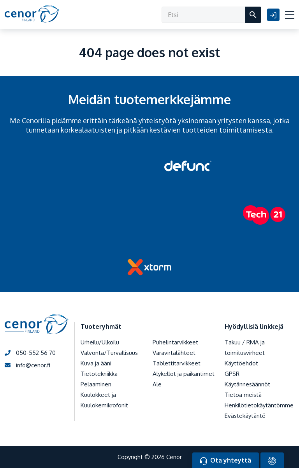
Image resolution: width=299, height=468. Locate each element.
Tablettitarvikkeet (177, 363)
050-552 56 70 (30, 352)
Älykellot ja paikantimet (184, 373)
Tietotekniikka (99, 373)
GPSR (232, 373)
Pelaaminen (96, 384)
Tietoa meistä (243, 394)
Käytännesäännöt (247, 384)
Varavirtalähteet (174, 352)
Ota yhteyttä (225, 460)
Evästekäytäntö (245, 415)
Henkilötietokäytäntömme (259, 405)
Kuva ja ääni (96, 363)
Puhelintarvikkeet (175, 342)
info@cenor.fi (27, 365)
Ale (157, 384)
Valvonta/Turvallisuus (109, 352)
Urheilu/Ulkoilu (100, 342)
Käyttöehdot (241, 363)
